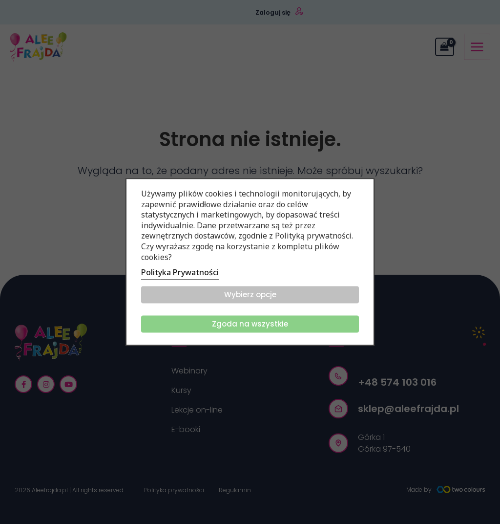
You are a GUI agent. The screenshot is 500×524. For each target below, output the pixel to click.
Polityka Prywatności (180, 272)
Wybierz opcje (250, 295)
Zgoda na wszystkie (250, 324)
